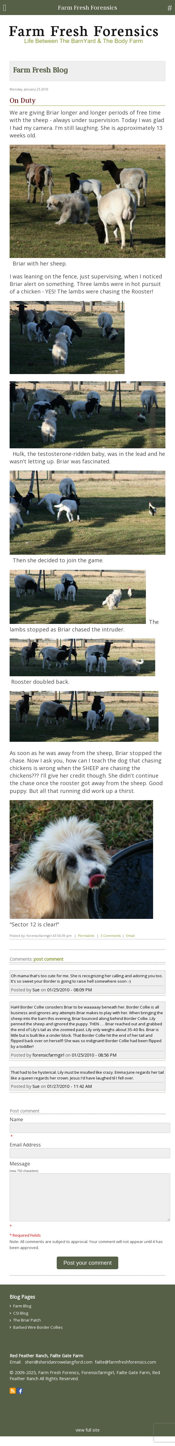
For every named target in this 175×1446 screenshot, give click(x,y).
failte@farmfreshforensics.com (125, 1371)
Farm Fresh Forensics (87, 7)
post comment (48, 959)
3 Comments (111, 936)
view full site (88, 1439)
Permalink (86, 936)
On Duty (22, 100)
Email (130, 936)
